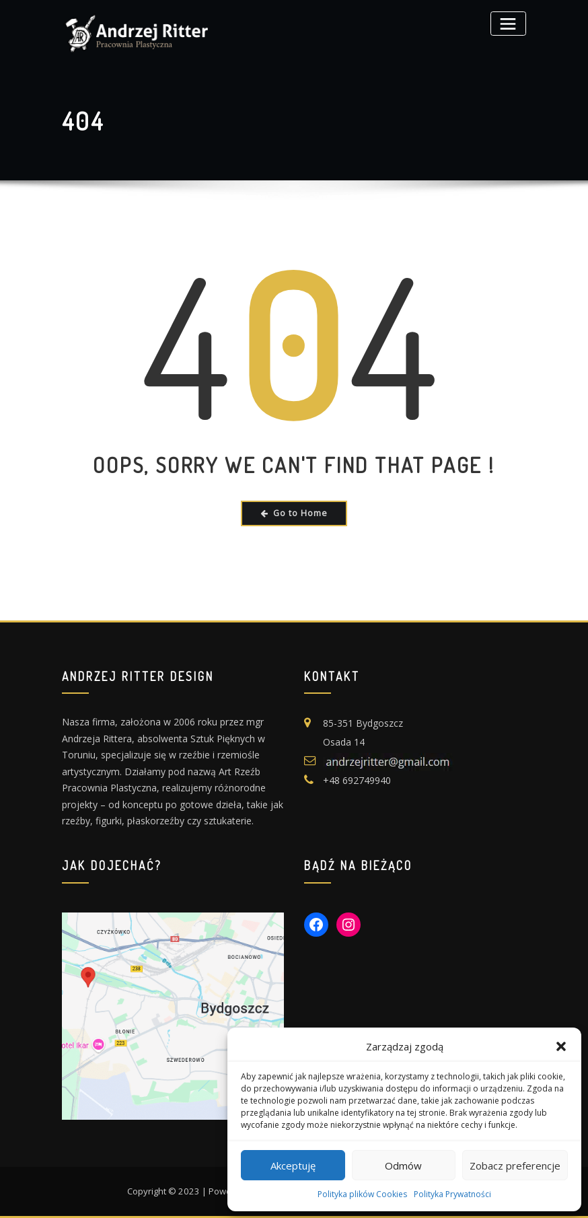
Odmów (403, 1165)
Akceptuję (293, 1165)
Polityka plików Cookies (362, 1194)
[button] (561, 1046)
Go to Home (294, 513)
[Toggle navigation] (508, 23)
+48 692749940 (357, 780)
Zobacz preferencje (515, 1165)
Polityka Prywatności (452, 1194)
